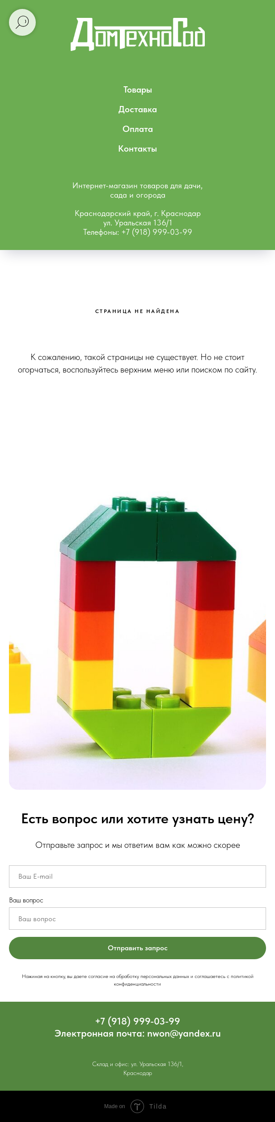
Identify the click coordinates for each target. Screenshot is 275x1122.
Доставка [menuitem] (137, 109)
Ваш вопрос (26, 900)
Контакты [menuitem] (137, 148)
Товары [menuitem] (137, 89)
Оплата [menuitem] (138, 128)
